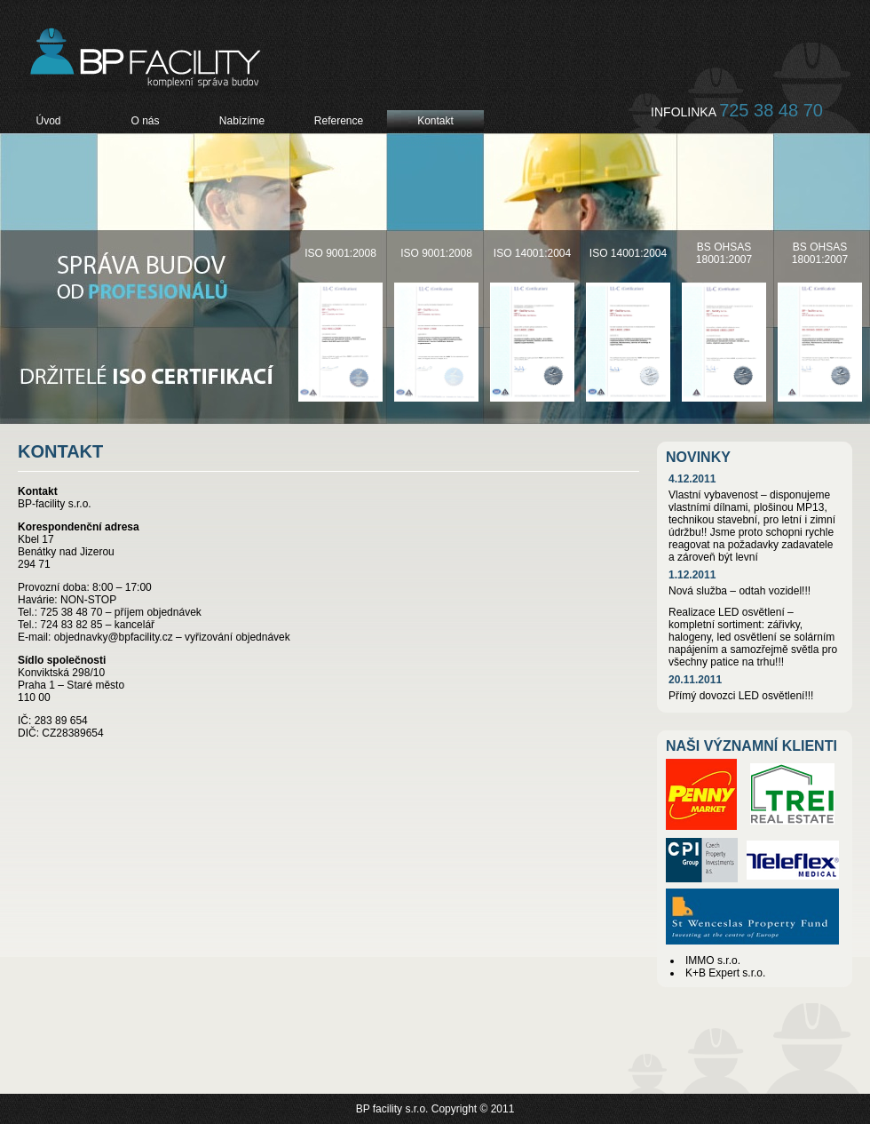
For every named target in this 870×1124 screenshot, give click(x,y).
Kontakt (435, 121)
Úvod (48, 121)
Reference (338, 121)
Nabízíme (242, 121)
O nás (144, 121)
